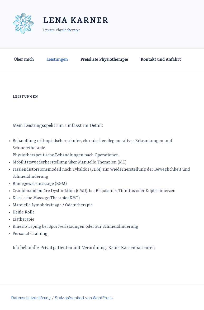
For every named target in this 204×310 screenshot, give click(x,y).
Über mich (24, 59)
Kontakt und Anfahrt (161, 59)
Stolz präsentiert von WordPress (84, 297)
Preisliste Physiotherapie (104, 59)
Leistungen (57, 59)
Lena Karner (75, 21)
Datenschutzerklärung (31, 297)
